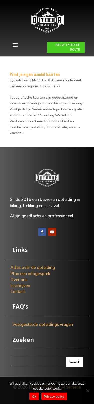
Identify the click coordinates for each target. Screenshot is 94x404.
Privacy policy (54, 396)
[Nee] (87, 390)
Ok (34, 396)
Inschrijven (20, 286)
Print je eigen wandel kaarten (35, 74)
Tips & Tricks (50, 86)
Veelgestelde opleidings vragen (42, 324)
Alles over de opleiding (32, 268)
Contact (17, 292)
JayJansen (21, 80)
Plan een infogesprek (30, 274)
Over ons (18, 280)
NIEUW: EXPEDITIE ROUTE (67, 47)
